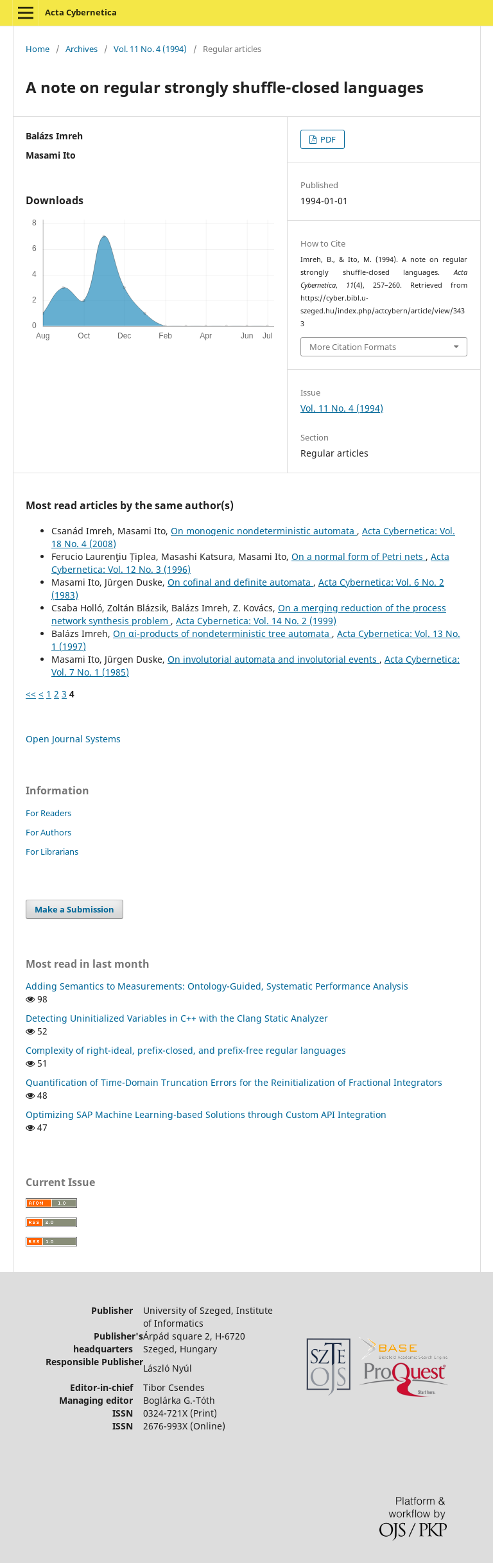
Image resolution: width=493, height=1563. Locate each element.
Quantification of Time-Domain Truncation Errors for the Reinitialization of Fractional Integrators (234, 1082)
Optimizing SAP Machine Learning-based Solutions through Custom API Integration (206, 1114)
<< (31, 694)
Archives (81, 49)
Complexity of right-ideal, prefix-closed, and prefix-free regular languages (186, 1050)
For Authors (48, 832)
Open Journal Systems (73, 739)
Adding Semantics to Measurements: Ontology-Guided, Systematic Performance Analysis (217, 986)
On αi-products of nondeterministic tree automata (222, 633)
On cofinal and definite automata (240, 582)
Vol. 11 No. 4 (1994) (150, 49)
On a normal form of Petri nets (358, 556)
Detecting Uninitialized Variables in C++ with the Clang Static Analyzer (177, 1018)
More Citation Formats (352, 347)
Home (37, 49)
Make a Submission (74, 909)
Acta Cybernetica (81, 12)
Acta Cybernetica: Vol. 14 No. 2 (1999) (256, 621)
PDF (327, 139)
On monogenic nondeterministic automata (264, 531)
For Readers (48, 813)
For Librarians (52, 851)
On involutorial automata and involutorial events (273, 659)
